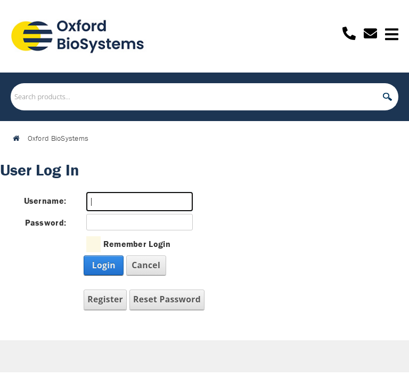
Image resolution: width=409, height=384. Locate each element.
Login (104, 265)
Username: (45, 200)
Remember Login (136, 243)
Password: (46, 222)
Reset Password (167, 299)
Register (105, 299)
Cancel (146, 265)
